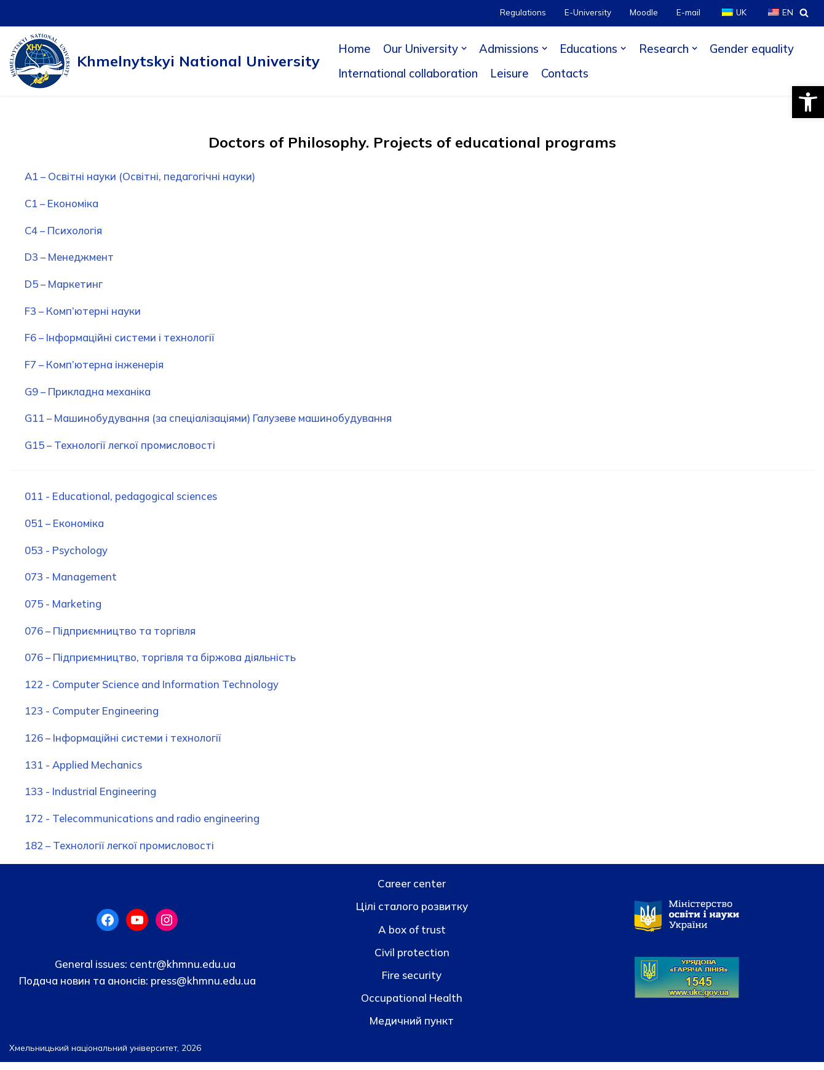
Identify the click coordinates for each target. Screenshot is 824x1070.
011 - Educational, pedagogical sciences (122, 500)
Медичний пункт (412, 1028)
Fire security (412, 983)
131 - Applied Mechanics (85, 772)
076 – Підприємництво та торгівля (111, 636)
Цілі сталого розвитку (412, 914)
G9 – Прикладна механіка (89, 394)
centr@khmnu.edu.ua (181, 971)
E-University (587, 12)
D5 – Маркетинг (65, 285)
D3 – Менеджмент (71, 258)
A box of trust (412, 937)
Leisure (509, 73)
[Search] (804, 12)
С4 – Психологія (65, 231)
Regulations (522, 12)
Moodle (643, 12)
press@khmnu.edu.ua (202, 988)
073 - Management (72, 581)
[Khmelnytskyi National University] (164, 61)
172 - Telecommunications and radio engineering (144, 826)
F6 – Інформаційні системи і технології (121, 340)
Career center (412, 891)
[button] (808, 102)
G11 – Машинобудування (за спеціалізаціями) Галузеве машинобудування (212, 421)
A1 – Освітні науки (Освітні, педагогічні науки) (141, 176)
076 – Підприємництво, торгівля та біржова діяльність (162, 663)
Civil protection (412, 960)
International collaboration (408, 73)
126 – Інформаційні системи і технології (125, 744)
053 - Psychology (66, 554)
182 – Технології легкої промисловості (121, 853)
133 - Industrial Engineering (92, 799)
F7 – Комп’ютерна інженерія (96, 367)
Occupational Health (411, 1005)
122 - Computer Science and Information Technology (154, 690)
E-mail (688, 12)
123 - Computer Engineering (93, 717)
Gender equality (753, 48)
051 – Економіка (65, 527)
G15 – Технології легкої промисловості (122, 448)
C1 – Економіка (62, 204)
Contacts (565, 73)
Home (354, 48)
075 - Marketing (64, 608)
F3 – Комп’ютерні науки (84, 312)
